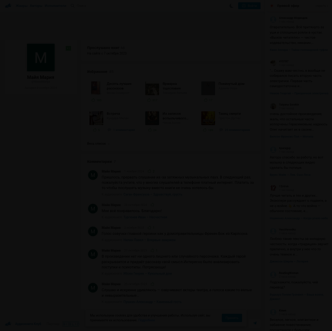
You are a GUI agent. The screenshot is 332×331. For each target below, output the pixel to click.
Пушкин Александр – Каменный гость (153, 302)
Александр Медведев (288, 18)
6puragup (280, 148)
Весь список (98, 143)
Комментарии (101, 161)
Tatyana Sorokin (284, 104)
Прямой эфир (288, 6)
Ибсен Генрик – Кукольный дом (148, 273)
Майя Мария (111, 171)
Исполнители (55, 6)
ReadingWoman (284, 273)
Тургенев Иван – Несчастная (145, 217)
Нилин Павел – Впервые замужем (150, 240)
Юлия (278, 310)
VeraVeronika (283, 229)
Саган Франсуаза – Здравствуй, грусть (153, 194)
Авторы (36, 6)
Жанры (22, 6)
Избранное (100, 71)
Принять (231, 318)
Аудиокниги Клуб (23, 324)
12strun (279, 186)
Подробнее (146, 320)
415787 (279, 61)
